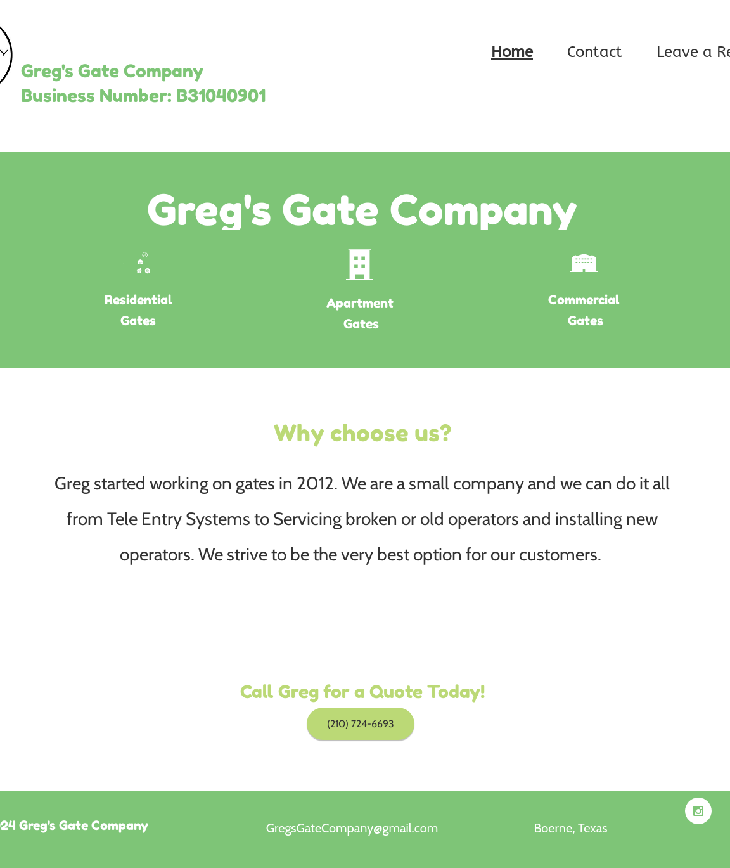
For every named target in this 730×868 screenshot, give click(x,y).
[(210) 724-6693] (360, 724)
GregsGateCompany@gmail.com (352, 828)
